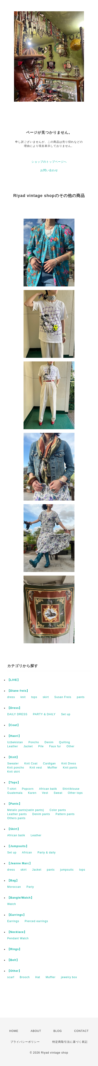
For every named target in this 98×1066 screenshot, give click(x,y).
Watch (11, 904)
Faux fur (55, 746)
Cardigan (49, 763)
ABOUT (36, 1031)
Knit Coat (30, 763)
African (27, 852)
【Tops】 (13, 782)
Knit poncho (15, 767)
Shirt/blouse (70, 788)
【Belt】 (13, 960)
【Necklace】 (17, 932)
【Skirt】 (13, 829)
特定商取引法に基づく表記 (70, 1041)
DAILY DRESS (17, 714)
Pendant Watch (18, 938)
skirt (46, 697)
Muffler (52, 767)
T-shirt (11, 788)
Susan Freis (62, 697)
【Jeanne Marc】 (19, 863)
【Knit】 (13, 757)
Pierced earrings (36, 921)
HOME (13, 1031)
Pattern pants (64, 814)
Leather (12, 746)
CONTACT (81, 1031)
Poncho (34, 742)
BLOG (57, 1031)
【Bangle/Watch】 (20, 897)
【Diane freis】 (18, 690)
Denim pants (41, 814)
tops (34, 697)
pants (80, 697)
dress (11, 697)
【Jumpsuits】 (18, 846)
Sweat (58, 792)
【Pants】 (14, 803)
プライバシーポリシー (25, 1041)
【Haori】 (14, 736)
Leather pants (17, 814)
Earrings (13, 921)
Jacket (28, 746)
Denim (49, 742)
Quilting (64, 742)
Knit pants (70, 767)
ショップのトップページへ (49, 161)
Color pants (58, 810)
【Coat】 (13, 725)
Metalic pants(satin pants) (25, 810)
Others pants (16, 818)
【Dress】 (14, 708)
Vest (45, 792)
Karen (32, 792)
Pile (41, 746)
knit (23, 697)
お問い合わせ (49, 170)
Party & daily (47, 852)
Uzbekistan (15, 742)
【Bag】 (13, 880)
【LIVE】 (13, 680)
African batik (48, 788)
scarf (10, 977)
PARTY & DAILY (44, 714)
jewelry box (69, 977)
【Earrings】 (16, 914)
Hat (37, 977)
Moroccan (14, 886)
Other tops (75, 792)
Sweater (13, 763)
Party (30, 886)
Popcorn (28, 788)
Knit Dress (68, 763)
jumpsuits (67, 869)
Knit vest (36, 767)
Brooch (25, 977)
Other (70, 746)
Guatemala (15, 792)
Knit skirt (13, 771)
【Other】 (14, 970)
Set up (65, 714)
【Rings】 (14, 949)
